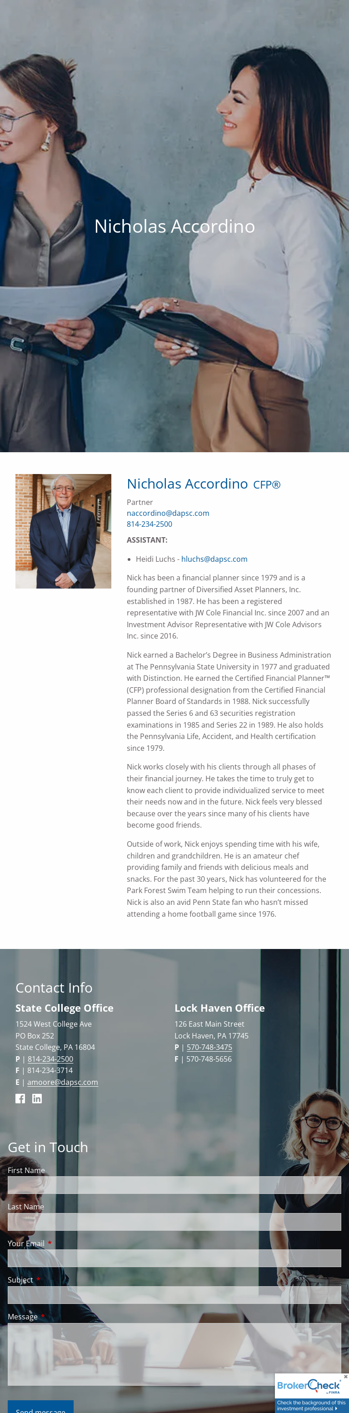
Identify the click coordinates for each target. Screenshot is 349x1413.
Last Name (26, 1207)
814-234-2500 (149, 524)
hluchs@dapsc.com (214, 559)
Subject (57, 1280)
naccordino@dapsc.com (168, 513)
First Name (26, 1170)
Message (59, 1317)
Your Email (63, 1243)
